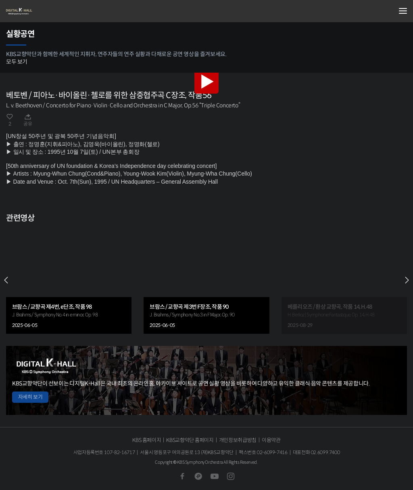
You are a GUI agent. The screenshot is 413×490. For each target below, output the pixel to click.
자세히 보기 (30, 397)
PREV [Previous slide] (6, 280)
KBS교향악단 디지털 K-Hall (46, 11)
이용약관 (271, 440)
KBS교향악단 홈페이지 (189, 440)
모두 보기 (16, 61)
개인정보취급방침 (238, 440)
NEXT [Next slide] (407, 280)
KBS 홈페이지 (146, 440)
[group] (68, 280)
